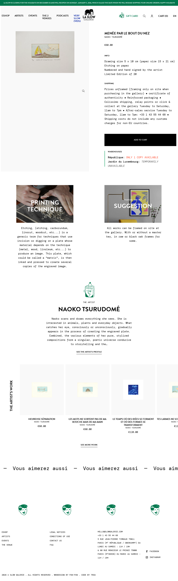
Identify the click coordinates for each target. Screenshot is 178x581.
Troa (93, 575)
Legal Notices (57, 532)
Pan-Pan (73, 575)
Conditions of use (60, 536)
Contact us (56, 540)
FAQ (51, 545)
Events (5, 540)
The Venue (7, 545)
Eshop (5, 532)
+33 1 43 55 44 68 (108, 535)
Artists (6, 536)
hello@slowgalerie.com (110, 531)
